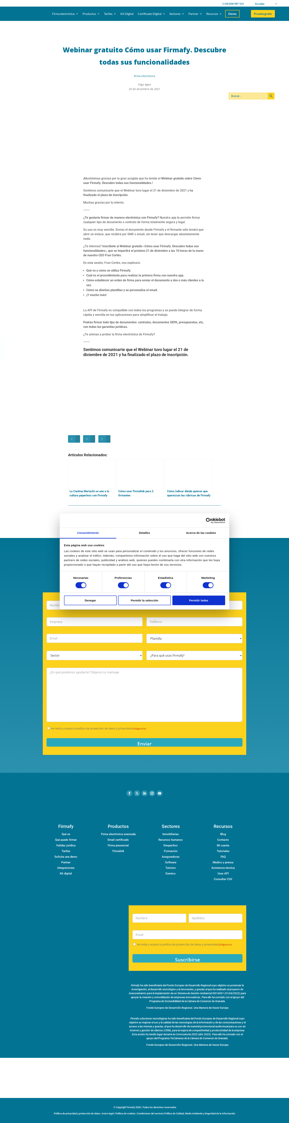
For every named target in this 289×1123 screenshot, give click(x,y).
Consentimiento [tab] (88, 532)
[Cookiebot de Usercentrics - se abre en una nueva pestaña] (208, 520)
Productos (89, 13)
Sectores (174, 13)
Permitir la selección (144, 600)
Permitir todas (198, 600)
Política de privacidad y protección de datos (77, 1113)
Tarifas (108, 13)
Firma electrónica (63, 13)
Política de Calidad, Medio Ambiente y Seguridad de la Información (199, 1113)
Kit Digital (127, 13)
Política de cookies (125, 1113)
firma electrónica (144, 76)
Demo (232, 13)
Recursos (212, 13)
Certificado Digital (149, 13)
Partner (193, 13)
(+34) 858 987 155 (233, 3)
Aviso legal (108, 1113)
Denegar (90, 600)
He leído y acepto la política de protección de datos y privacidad (98, 728)
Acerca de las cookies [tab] (201, 532)
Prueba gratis (263, 13)
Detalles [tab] (144, 532)
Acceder (260, 3)
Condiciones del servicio (150, 1113)
